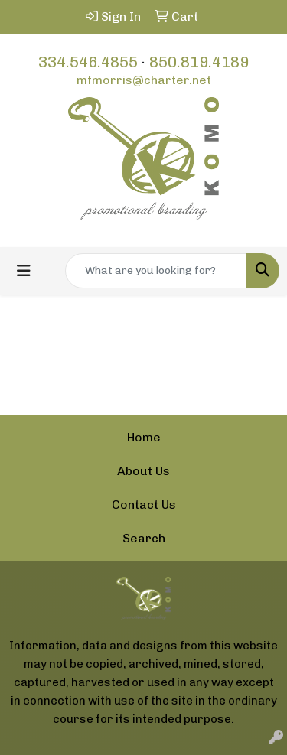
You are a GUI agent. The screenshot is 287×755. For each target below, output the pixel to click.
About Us (143, 471)
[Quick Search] (156, 270)
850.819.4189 (199, 62)
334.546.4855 (88, 62)
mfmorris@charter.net (144, 80)
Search (143, 538)
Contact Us (144, 504)
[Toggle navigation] (24, 270)
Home (144, 437)
